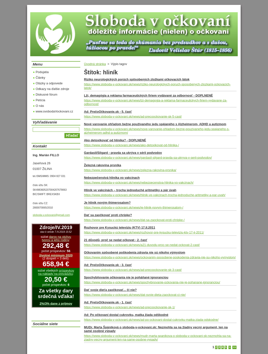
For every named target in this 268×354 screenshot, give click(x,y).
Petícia (40, 100)
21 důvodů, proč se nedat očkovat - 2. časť (115, 240)
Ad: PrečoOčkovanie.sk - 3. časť (108, 265)
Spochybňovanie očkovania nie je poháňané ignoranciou (126, 277)
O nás (40, 106)
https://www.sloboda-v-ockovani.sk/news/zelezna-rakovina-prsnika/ (130, 170)
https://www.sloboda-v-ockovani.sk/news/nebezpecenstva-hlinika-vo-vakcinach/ (139, 182)
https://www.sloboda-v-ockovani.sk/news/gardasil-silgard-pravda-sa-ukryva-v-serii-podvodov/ (148, 157)
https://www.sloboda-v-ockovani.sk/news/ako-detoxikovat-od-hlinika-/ (131, 145)
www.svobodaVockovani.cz (54, 111)
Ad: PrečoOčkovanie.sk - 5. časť (108, 111)
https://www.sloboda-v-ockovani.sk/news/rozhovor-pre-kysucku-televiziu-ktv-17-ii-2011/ (144, 232)
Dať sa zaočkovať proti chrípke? (108, 215)
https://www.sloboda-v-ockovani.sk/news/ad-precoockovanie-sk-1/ (129, 307)
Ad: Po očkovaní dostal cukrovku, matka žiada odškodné (126, 315)
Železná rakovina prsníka (102, 165)
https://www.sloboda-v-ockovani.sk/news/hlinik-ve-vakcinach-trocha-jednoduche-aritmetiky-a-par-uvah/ (155, 195)
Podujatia (42, 72)
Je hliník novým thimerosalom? (107, 202)
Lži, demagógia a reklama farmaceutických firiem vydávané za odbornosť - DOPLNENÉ (148, 95)
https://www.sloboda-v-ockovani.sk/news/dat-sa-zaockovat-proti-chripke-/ (134, 220)
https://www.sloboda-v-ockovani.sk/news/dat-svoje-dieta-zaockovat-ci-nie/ (135, 295)
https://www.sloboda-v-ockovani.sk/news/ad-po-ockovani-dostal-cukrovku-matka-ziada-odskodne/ (151, 319)
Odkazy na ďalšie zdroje (52, 89)
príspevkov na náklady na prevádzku (56, 272)
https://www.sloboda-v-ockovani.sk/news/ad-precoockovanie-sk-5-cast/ (133, 116)
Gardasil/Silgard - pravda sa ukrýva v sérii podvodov (123, 153)
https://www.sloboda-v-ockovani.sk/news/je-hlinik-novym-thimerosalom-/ (133, 207)
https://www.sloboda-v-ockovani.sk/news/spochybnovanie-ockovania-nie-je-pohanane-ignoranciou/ (152, 282)
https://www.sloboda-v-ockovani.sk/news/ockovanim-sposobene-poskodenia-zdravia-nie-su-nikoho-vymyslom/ (160, 257)
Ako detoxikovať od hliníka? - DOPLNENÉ (115, 140)
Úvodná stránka (95, 64)
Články (40, 77)
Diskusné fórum (46, 94)
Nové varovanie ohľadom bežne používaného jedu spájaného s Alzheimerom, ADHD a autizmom (155, 124)
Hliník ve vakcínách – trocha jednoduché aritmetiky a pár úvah (130, 190)
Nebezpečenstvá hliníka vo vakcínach (112, 177)
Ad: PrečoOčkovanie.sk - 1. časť (108, 302)
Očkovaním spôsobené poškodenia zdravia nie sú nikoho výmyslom (134, 252)
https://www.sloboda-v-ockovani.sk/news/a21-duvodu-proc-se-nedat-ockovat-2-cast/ (142, 245)
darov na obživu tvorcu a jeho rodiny (56, 238)
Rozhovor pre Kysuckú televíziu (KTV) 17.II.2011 (119, 227)
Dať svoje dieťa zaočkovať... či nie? (110, 290)
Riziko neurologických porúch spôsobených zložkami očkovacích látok (136, 79)
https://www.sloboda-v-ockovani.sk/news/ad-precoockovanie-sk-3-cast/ (133, 270)
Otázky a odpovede (49, 83)
